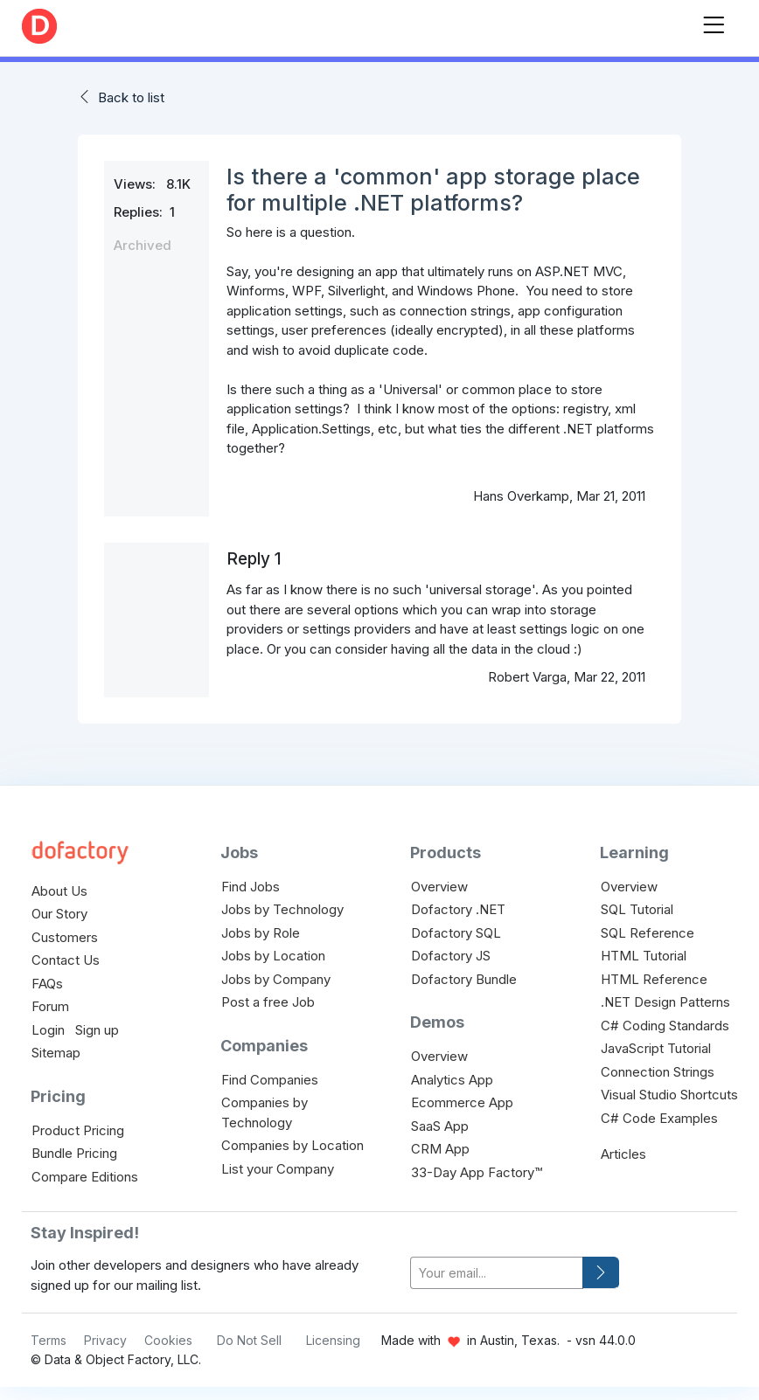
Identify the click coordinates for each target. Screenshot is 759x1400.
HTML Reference (654, 979)
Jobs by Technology (282, 909)
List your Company (277, 1169)
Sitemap (55, 1052)
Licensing (333, 1340)
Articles (623, 1154)
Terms (48, 1340)
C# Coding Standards (665, 1025)
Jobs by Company (276, 979)
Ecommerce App (462, 1102)
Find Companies (269, 1079)
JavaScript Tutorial (656, 1048)
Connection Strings (657, 1072)
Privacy (105, 1340)
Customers (64, 937)
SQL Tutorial (637, 909)
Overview (439, 886)
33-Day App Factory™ (476, 1172)
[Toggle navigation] (713, 21)
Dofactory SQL (456, 933)
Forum (50, 1006)
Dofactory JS (451, 955)
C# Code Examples (659, 1118)
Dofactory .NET (458, 909)
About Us (59, 891)
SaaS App (440, 1126)
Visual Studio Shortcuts (669, 1094)
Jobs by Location (273, 955)
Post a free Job (268, 1002)
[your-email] (496, 1273)
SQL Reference (647, 933)
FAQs (47, 983)
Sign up (97, 1030)
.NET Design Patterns (665, 1002)
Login (48, 1030)
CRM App (440, 1148)
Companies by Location (292, 1145)
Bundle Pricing (74, 1153)
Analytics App (452, 1079)
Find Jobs (250, 886)
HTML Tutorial (643, 955)
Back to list (131, 97)
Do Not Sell (249, 1340)
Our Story (59, 913)
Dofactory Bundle (464, 979)
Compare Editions (84, 1176)
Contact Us (65, 960)
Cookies (168, 1340)
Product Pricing (77, 1130)
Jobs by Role (260, 933)
